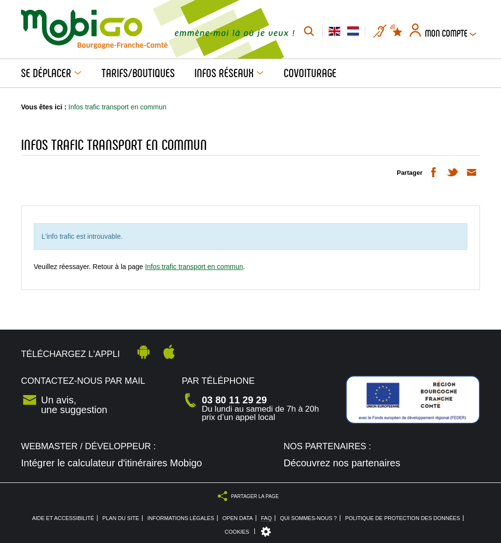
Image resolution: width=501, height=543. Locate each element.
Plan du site (121, 518)
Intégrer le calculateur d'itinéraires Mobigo (111, 463)
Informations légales (180, 518)
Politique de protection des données (402, 518)
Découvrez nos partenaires (342, 463)
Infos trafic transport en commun (194, 267)
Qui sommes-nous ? (308, 518)
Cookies (237, 532)
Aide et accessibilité (63, 518)
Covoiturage (310, 73)
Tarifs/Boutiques (138, 73)
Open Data (238, 518)
